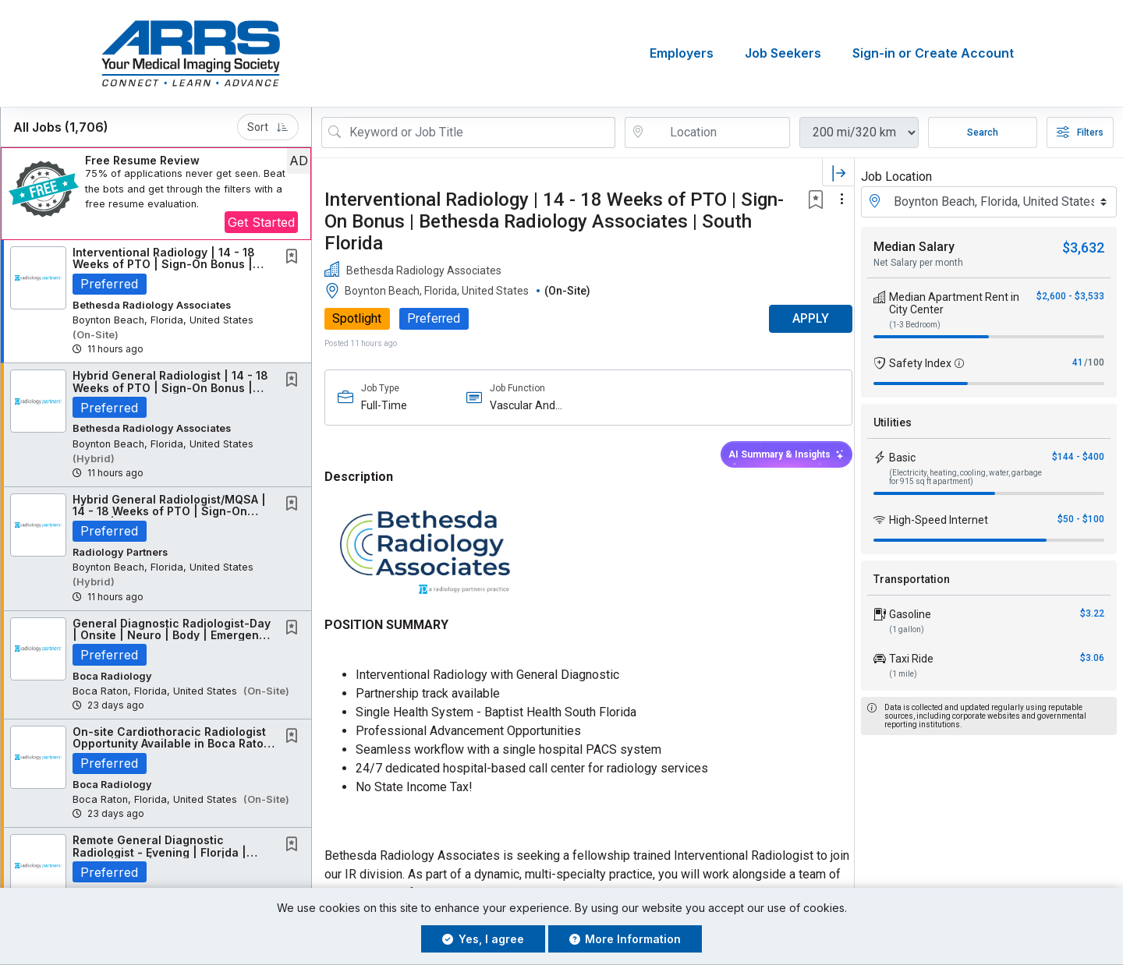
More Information (625, 939)
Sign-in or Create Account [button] (933, 54)
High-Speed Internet (938, 520)
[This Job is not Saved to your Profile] (295, 257)
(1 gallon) (906, 629)
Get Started (261, 222)
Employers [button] (682, 54)
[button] (156, 193)
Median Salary (914, 246)
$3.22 (1092, 613)
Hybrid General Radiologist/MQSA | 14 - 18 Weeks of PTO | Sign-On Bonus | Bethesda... (169, 511)
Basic (902, 457)
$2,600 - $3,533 (1070, 296)
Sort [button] (268, 127)
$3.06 (1092, 657)
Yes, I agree (483, 939)
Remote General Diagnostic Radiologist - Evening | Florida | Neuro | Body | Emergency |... (159, 852)
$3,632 (1083, 247)
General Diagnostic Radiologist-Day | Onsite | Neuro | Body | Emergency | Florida (172, 635)
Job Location (896, 176)
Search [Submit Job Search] (982, 132)
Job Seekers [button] (783, 54)
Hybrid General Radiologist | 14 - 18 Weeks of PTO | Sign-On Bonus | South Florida (170, 388)
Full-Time (384, 405)
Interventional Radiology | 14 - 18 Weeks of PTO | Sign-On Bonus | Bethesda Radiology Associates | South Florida (554, 221)
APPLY (799, 319)
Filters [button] (1080, 132)
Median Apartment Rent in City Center (954, 303)
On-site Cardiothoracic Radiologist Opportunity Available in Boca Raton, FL (173, 743)
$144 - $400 (1078, 456)
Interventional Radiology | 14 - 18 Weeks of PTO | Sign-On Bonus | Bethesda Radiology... (164, 264)
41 (1077, 362)
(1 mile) (903, 674)
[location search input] (718, 132)
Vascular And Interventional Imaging (520, 405)
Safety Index (920, 363)
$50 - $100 (1080, 519)
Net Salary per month (918, 262)
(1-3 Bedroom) (915, 324)
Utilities (892, 422)
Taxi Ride (911, 658)
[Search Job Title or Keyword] (479, 132)
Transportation (911, 579)
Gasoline (910, 614)
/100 (1094, 362)
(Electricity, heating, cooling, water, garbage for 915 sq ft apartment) (965, 477)
